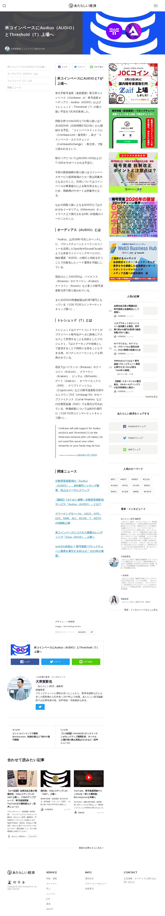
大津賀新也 (44, 681)
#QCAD (146, 479)
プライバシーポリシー (96, 883)
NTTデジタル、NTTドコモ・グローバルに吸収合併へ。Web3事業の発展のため (127, 346)
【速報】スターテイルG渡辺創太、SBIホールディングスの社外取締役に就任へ (127, 384)
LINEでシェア (134, 449)
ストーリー (51, 883)
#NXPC (114, 491)
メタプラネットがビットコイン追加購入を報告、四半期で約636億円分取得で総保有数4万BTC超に (127, 328)
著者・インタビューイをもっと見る (141, 609)
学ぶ (48, 888)
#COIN (136, 485)
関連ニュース (14, 87)
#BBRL (136, 491)
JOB (48, 898)
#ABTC (123, 479)
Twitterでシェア (135, 437)
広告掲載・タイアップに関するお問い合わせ (140, 880)
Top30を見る (151, 396)
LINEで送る (98, 67)
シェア (64, 67)
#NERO (135, 479)
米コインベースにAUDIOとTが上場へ (26, 66)
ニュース (27, 49)
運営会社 (89, 878)
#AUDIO (82, 632)
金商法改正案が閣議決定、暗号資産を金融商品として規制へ (126, 309)
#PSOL (125, 485)
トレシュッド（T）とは (19, 80)
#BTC (113, 479)
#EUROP (147, 491)
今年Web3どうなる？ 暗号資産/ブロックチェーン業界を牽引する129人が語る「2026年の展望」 (127, 365)
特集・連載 (51, 878)
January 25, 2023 (87, 454)
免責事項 (89, 888)
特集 (131, 374)
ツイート (81, 67)
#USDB (125, 491)
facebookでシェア (137, 426)
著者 (48, 903)
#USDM (114, 485)
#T (92, 632)
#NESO (147, 485)
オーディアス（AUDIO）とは (22, 73)
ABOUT (49, 908)
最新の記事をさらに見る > (91, 847)
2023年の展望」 (79, 551)
